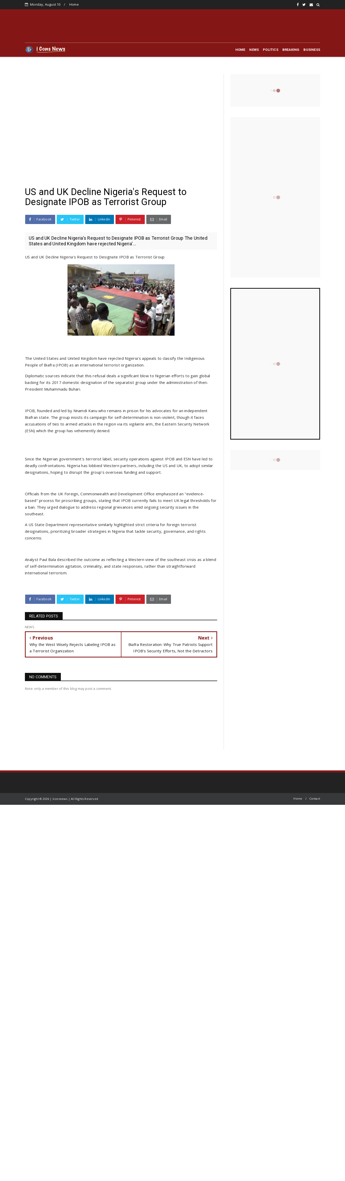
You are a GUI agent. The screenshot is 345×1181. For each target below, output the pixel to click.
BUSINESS (311, 50)
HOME (240, 50)
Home (74, 4)
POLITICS (270, 50)
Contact (314, 798)
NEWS (254, 50)
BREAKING (291, 50)
